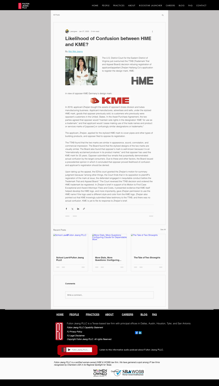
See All (163, 229)
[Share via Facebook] (66, 209)
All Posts (56, 15)
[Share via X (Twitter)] (72, 209)
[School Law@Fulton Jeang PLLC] (70, 243)
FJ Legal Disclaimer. (76, 335)
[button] (163, 15)
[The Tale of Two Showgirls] (148, 243)
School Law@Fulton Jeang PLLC (70, 258)
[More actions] (152, 31)
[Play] (69, 350)
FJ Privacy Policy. (74, 331)
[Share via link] (84, 209)
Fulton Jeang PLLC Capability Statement (85, 327)
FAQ (154, 314)
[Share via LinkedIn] (78, 209)
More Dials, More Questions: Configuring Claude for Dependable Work (107, 258)
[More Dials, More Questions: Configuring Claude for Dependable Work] (109, 243)
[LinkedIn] (140, 332)
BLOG (143, 314)
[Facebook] (136, 332)
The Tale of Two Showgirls (147, 257)
